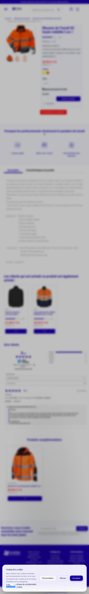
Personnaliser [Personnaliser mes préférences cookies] (47, 578)
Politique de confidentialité (25, 584)
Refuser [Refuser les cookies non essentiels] (63, 578)
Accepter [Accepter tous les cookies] (76, 578)
